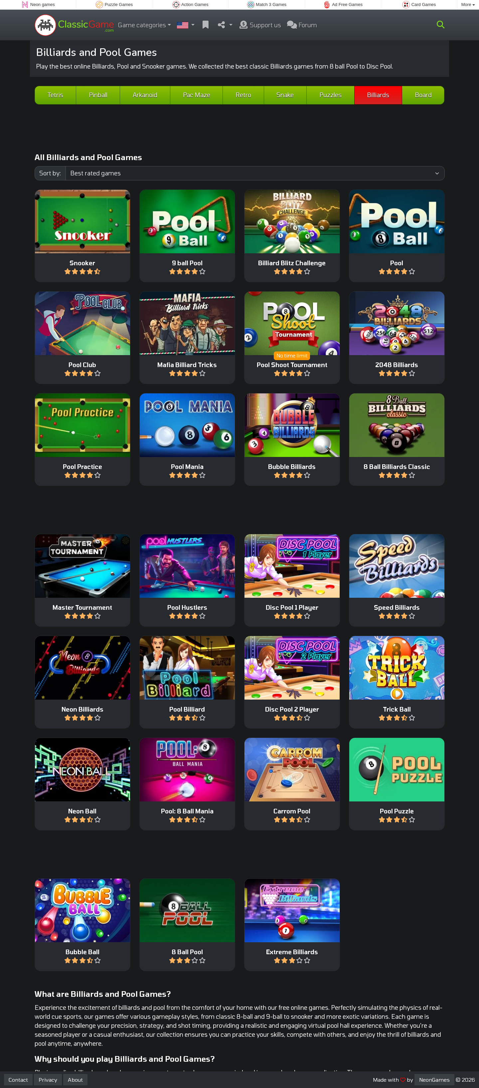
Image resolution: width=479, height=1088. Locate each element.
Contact (18, 1079)
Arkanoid (145, 95)
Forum (302, 25)
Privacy (48, 1079)
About (75, 1079)
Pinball (98, 95)
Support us (260, 25)
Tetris (55, 95)
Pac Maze (196, 95)
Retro (243, 95)
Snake (285, 95)
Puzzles (330, 95)
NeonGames (434, 1079)
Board (423, 95)
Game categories (142, 25)
